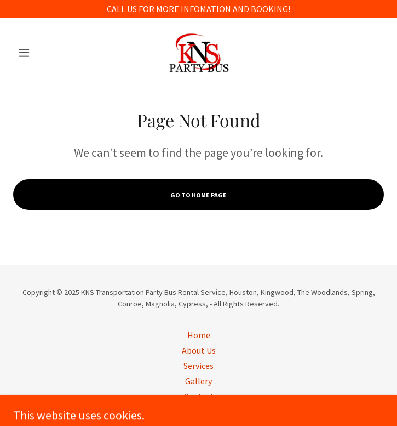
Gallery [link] (198, 381)
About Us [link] (199, 350)
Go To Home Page (198, 195)
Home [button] (198, 335)
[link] (198, 53)
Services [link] (198, 365)
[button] (41, 53)
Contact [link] (198, 396)
